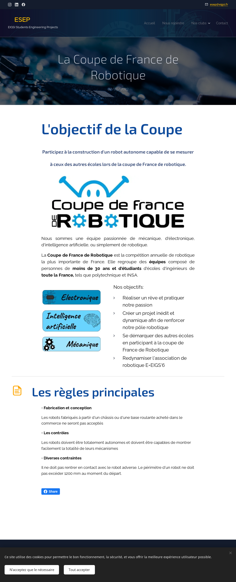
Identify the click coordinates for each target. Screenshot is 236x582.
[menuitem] (144, 23)
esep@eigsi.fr (219, 4)
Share (51, 491)
